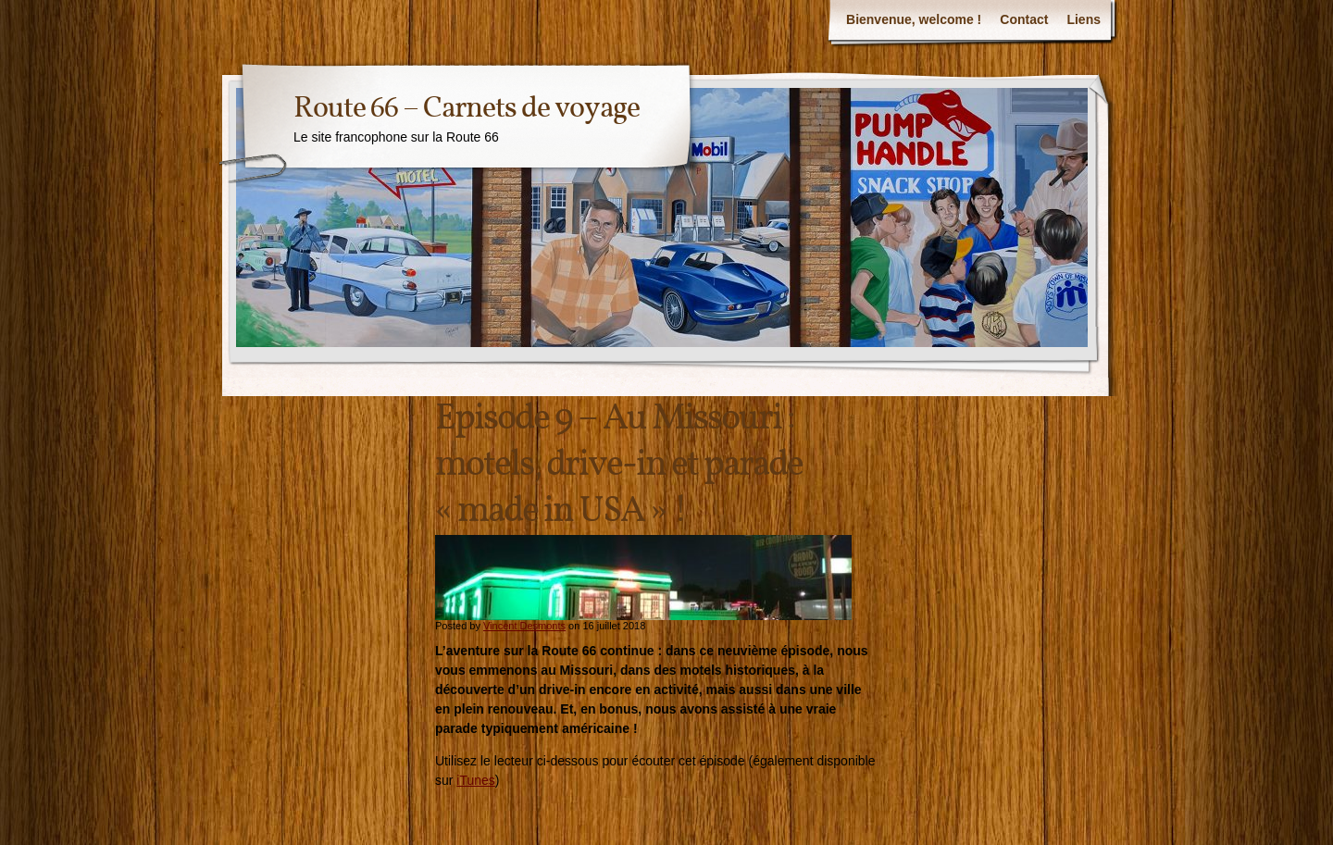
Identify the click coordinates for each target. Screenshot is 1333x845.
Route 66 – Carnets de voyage (466, 109)
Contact (1024, 19)
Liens (1083, 19)
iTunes (475, 780)
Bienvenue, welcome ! (913, 19)
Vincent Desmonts (524, 625)
